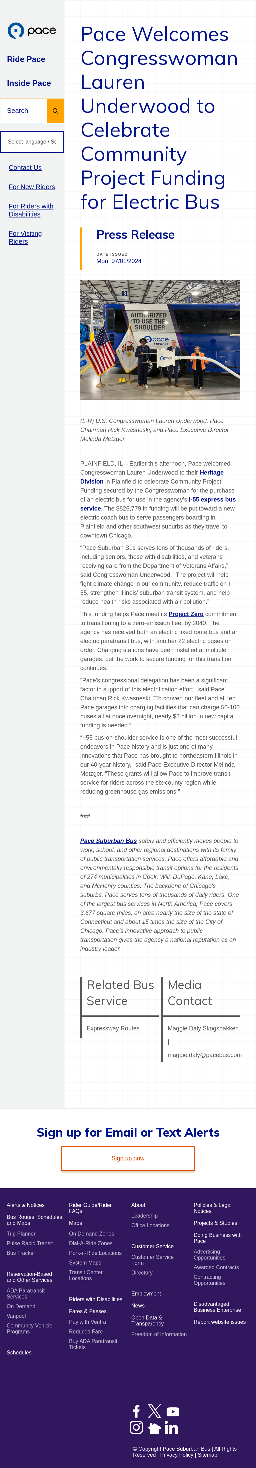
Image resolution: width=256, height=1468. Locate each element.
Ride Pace (26, 59)
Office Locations (150, 1225)
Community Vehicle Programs (29, 1328)
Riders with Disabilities (95, 1299)
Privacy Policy (177, 1455)
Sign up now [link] (127, 1158)
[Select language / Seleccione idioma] (32, 142)
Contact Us (25, 167)
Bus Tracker (21, 1253)
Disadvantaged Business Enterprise (217, 1307)
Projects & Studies (215, 1223)
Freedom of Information (159, 1334)
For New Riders (32, 186)
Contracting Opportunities (209, 1280)
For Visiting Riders (25, 237)
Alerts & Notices (26, 1205)
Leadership (144, 1216)
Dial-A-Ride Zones (91, 1243)
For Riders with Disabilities (31, 210)
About (138, 1205)
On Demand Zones (91, 1234)
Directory (142, 1273)
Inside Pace (29, 83)
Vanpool (16, 1316)
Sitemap (207, 1455)
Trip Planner (21, 1234)
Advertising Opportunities (209, 1255)
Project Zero (186, 614)
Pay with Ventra (87, 1322)
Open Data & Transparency (147, 1320)
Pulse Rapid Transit (30, 1243)
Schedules (19, 1352)
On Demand (21, 1306)
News (138, 1305)
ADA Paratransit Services (26, 1293)
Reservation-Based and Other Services (29, 1277)
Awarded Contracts (216, 1267)
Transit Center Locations (86, 1275)
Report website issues (220, 1322)
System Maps (85, 1263)
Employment (146, 1293)
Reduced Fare (86, 1331)
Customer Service (152, 1246)
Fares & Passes (88, 1311)
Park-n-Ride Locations (95, 1253)
